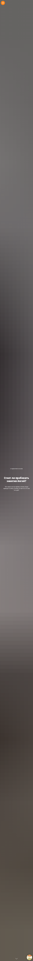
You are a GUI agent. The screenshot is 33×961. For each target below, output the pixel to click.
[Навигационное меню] (3, 3)
